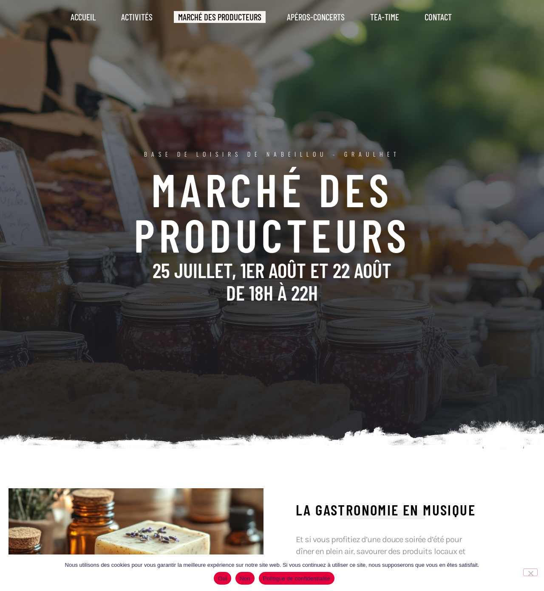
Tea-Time (384, 16)
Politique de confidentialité (296, 578)
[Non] (530, 572)
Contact (438, 16)
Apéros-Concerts (316, 16)
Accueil (83, 16)
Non (245, 578)
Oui (222, 578)
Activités (137, 16)
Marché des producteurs (219, 16)
